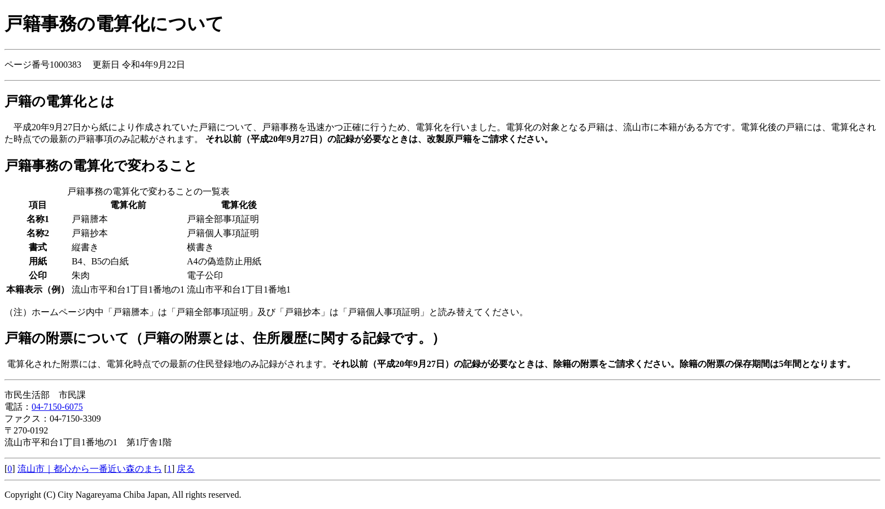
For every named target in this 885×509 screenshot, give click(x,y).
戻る (186, 468)
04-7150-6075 (57, 406)
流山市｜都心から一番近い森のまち (89, 468)
